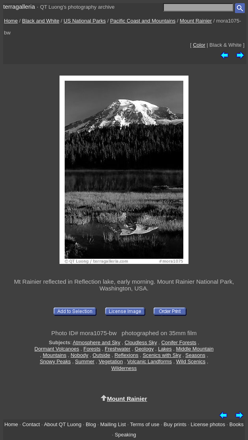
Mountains (55, 355)
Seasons (195, 355)
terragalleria (19, 6)
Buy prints (174, 424)
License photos (208, 424)
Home (11, 21)
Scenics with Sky (162, 355)
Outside (101, 355)
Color (199, 45)
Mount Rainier (196, 21)
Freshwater (118, 349)
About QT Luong (62, 424)
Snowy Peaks (55, 361)
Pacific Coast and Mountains (142, 21)
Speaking (125, 435)
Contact (31, 424)
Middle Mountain (194, 349)
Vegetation (111, 361)
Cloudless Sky (141, 342)
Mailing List (113, 424)
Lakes (164, 349)
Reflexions (126, 355)
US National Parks (84, 21)
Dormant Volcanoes (57, 349)
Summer (84, 361)
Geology (144, 349)
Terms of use (145, 424)
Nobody (79, 355)
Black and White (41, 21)
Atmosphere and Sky (96, 342)
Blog (91, 424)
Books (236, 424)
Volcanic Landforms (149, 361)
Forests (91, 349)
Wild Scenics (191, 361)
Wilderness (124, 368)
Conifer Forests (178, 342)
